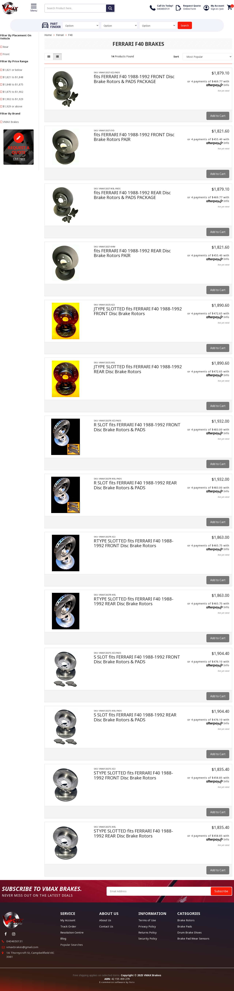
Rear (5, 47)
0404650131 (14, 941)
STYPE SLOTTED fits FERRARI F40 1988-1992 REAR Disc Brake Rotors (133, 833)
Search (185, 25)
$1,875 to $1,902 (13, 91)
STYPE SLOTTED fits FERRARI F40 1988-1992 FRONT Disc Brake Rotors (133, 775)
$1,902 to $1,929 (13, 99)
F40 (70, 35)
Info (226, 85)
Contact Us (106, 926)
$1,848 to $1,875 (13, 84)
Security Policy (147, 938)
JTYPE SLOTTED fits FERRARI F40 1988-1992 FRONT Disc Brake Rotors (138, 311)
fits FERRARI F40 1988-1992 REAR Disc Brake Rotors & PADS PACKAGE (132, 195)
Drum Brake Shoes (189, 932)
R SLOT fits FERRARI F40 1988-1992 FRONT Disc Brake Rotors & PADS (137, 427)
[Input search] (79, 8)
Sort (176, 56)
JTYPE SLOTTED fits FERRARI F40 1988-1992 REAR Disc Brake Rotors (138, 369)
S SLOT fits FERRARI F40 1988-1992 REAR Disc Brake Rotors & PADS (135, 717)
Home (48, 35)
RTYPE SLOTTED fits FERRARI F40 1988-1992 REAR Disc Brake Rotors (133, 601)
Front (6, 54)
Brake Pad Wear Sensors (193, 938)
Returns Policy (147, 932)
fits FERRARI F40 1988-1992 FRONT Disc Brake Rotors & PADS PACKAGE (134, 78)
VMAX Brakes (11, 122)
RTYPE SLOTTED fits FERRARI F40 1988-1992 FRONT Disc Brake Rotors (133, 543)
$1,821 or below (12, 70)
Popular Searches (71, 944)
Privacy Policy (147, 926)
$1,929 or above (12, 106)
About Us (105, 920)
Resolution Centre (72, 932)
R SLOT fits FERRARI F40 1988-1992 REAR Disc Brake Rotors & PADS (135, 485)
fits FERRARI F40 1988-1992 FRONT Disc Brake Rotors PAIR (134, 136)
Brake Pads (184, 926)
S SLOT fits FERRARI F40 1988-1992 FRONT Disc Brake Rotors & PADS (137, 659)
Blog (63, 938)
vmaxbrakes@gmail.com (22, 947)
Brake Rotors (186, 920)
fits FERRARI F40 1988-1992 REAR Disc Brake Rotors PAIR (132, 253)
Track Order (68, 926)
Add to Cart (217, 116)
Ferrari (60, 35)
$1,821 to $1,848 (13, 77)
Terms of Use (147, 920)
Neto (132, 982)
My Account (67, 920)
